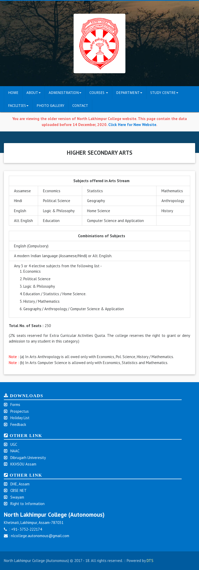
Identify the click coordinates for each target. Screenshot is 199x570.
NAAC (14, 450)
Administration (65, 93)
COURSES (98, 93)
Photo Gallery (50, 105)
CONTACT (80, 105)
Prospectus (19, 411)
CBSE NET (18, 490)
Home (13, 93)
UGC (13, 444)
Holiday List (20, 417)
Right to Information (27, 503)
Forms (15, 404)
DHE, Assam (20, 484)
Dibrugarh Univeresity (28, 457)
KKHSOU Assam (23, 464)
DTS (150, 560)
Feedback (18, 424)
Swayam (17, 497)
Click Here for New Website (132, 124)
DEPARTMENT (129, 93)
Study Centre (164, 93)
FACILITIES (18, 105)
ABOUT (33, 93)
